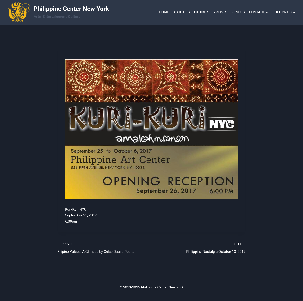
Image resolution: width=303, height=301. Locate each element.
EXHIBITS (201, 12)
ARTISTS (220, 12)
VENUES (238, 12)
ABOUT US (181, 12)
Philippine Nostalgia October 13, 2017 (200, 247)
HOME (164, 12)
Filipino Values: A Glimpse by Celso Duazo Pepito (103, 247)
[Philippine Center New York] (58, 12)
